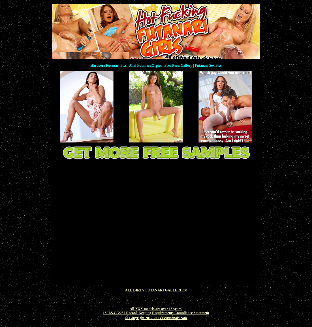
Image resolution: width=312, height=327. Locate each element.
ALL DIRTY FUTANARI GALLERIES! (156, 290)
